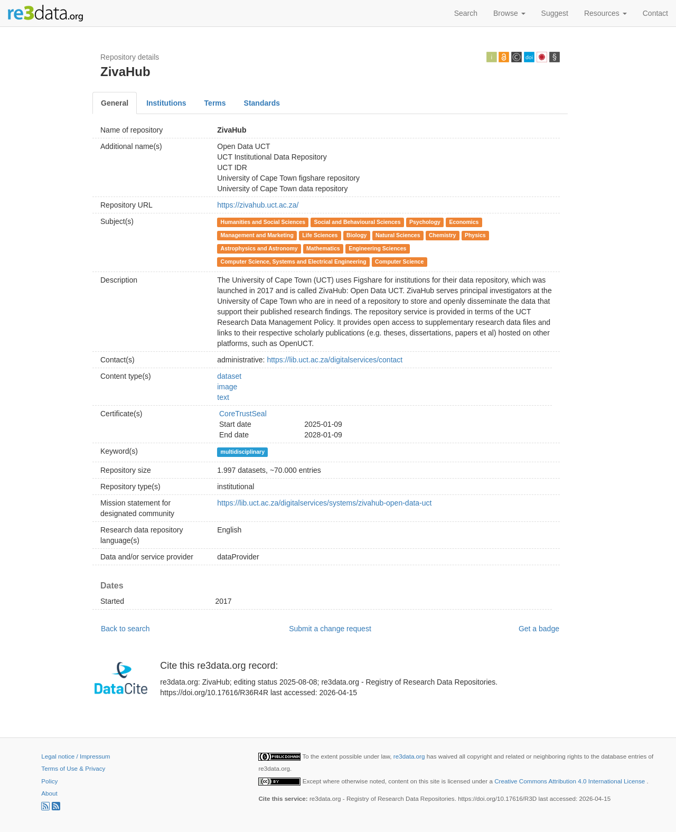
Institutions (166, 103)
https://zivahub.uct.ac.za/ (257, 205)
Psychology (424, 222)
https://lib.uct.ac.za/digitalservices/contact (334, 360)
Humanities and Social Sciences (263, 222)
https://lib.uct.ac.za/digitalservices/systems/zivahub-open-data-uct (324, 503)
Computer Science (399, 261)
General (114, 103)
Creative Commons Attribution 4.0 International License (570, 781)
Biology (356, 235)
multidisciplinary (243, 451)
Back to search (125, 628)
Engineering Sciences (377, 248)
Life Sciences (319, 235)
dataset (229, 376)
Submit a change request (330, 628)
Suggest (554, 13)
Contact (655, 13)
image (227, 386)
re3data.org (410, 756)
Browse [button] (509, 13)
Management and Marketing (257, 235)
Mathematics (323, 248)
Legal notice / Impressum (75, 756)
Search (465, 13)
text (223, 397)
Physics (475, 235)
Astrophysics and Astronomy (259, 248)
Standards (262, 103)
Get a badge (539, 628)
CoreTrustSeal (243, 413)
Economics (463, 222)
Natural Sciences (397, 235)
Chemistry (442, 235)
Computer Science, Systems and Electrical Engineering (294, 261)
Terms (215, 103)
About (49, 793)
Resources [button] (605, 13)
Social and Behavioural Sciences (357, 222)
